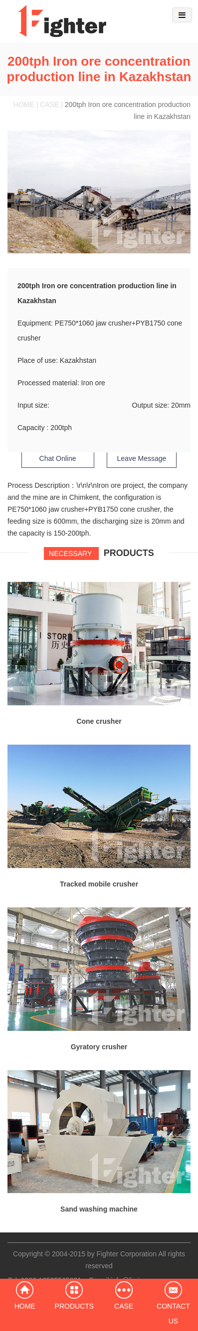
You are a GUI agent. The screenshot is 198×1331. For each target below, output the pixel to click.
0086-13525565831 (51, 1280)
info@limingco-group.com (150, 1280)
